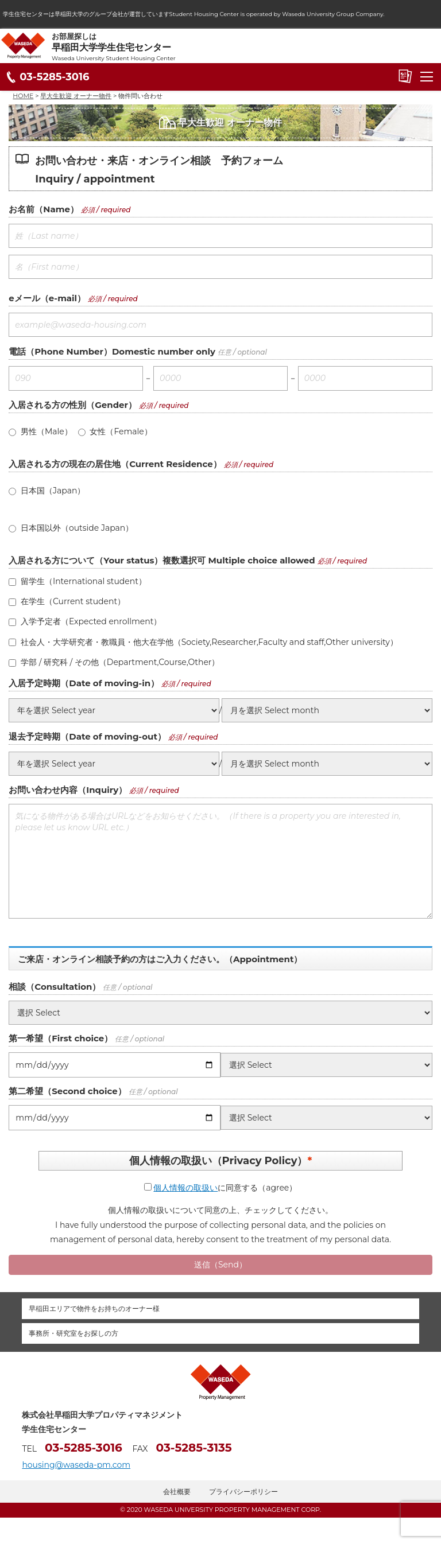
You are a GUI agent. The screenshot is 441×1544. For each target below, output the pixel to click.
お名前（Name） (44, 209)
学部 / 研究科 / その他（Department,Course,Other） (114, 662)
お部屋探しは (246, 47)
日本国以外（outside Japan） (71, 528)
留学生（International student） (77, 581)
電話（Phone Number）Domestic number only (112, 351)
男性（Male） (40, 431)
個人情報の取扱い (185, 1188)
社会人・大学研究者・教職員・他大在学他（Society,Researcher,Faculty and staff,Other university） (203, 642)
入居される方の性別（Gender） (73, 404)
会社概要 (177, 1491)
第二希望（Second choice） (67, 1091)
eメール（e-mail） (47, 298)
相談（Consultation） (54, 986)
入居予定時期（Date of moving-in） (84, 683)
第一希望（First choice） (61, 1038)
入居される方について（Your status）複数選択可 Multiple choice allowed (162, 560)
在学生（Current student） (67, 601)
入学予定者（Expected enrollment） (85, 621)
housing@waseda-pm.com (76, 1465)
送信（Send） (220, 1264)
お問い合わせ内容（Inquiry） (68, 789)
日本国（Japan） (47, 490)
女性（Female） (115, 431)
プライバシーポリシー (243, 1491)
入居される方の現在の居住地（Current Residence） (115, 463)
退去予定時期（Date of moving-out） (87, 736)
